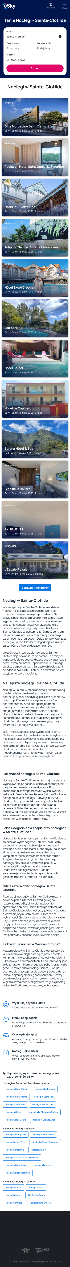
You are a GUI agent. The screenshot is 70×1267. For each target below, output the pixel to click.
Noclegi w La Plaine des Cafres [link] (43, 1112)
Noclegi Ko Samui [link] (36, 1195)
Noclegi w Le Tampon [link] (45, 1089)
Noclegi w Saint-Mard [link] (16, 1165)
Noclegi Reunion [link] (13, 1187)
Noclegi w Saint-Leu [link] (15, 1104)
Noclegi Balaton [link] (13, 1195)
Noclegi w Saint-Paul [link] (44, 1096)
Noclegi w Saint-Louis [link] (42, 1104)
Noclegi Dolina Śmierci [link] (40, 1202)
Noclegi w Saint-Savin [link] (43, 1134)
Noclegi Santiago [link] (14, 1202)
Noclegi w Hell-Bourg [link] (16, 1119)
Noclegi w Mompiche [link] (16, 1134)
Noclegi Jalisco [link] (36, 1187)
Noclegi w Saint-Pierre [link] (16, 1089)
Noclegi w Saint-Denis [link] (16, 1096)
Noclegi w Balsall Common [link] (45, 1142)
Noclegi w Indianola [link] (15, 1149)
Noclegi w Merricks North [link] (18, 1172)
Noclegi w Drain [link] (38, 1149)
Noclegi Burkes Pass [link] (15, 1142)
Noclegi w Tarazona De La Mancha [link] (22, 1157)
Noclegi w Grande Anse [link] (44, 1119)
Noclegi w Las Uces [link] (43, 1165)
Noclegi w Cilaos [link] (13, 1112)
